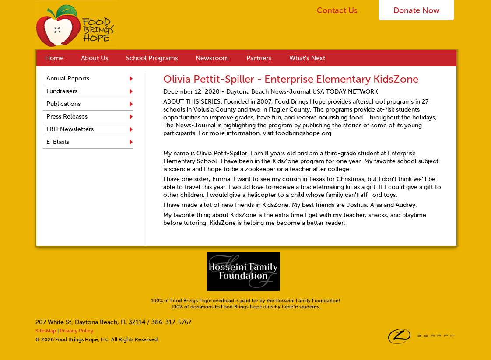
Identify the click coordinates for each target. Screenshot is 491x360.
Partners (259, 58)
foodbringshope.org (303, 133)
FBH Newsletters (70, 129)
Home (54, 58)
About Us (95, 58)
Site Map (45, 331)
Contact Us (337, 10)
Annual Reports (67, 78)
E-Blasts (57, 142)
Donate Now (416, 10)
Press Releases (67, 116)
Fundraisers (61, 91)
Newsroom (212, 58)
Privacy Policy (76, 331)
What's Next (307, 58)
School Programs (152, 58)
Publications (63, 104)
